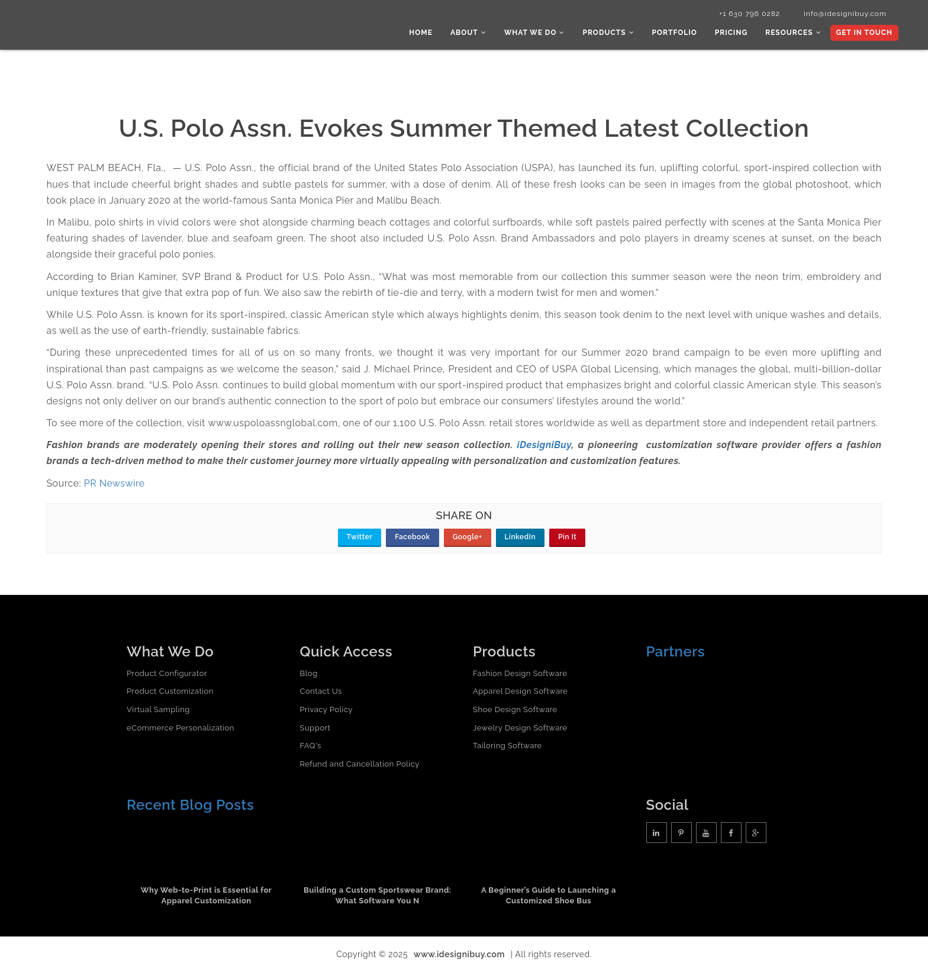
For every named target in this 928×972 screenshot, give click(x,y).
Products (608, 32)
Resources (793, 32)
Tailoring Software (507, 745)
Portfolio (674, 32)
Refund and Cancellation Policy (360, 763)
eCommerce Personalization (180, 727)
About (468, 32)
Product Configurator (167, 673)
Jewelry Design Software (520, 727)
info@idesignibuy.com (845, 13)
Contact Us (321, 691)
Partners (675, 651)
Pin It (567, 537)
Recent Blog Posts (190, 804)
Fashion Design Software (520, 673)
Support (315, 727)
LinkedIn (520, 537)
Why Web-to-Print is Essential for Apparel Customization (206, 896)
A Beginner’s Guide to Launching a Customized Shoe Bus (548, 896)
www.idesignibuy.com (459, 954)
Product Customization (170, 691)
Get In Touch (864, 32)
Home (421, 32)
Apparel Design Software (520, 691)
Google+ (467, 537)
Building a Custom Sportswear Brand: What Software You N (378, 896)
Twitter (359, 537)
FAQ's (310, 745)
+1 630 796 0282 (749, 13)
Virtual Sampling (158, 709)
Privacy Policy (326, 709)
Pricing (731, 32)
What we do (534, 32)
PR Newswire (114, 483)
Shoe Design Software (515, 709)
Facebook (412, 537)
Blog (309, 673)
